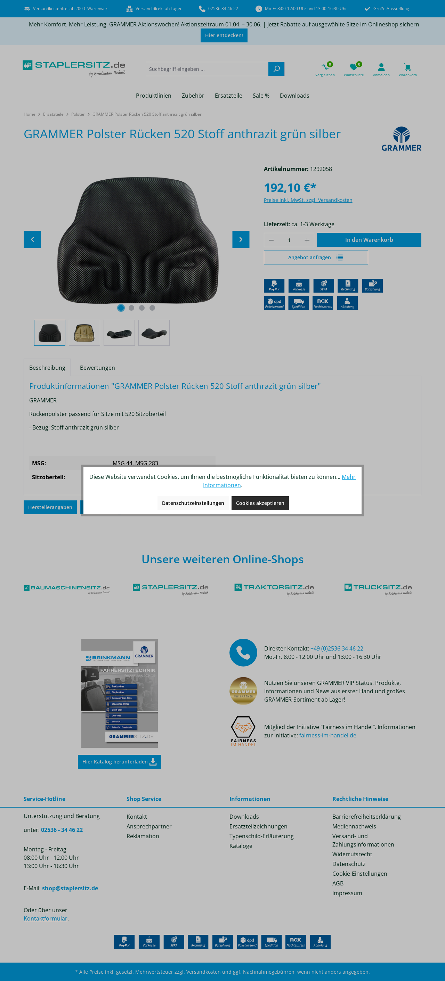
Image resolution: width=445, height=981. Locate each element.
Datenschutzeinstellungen (193, 503)
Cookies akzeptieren (260, 503)
